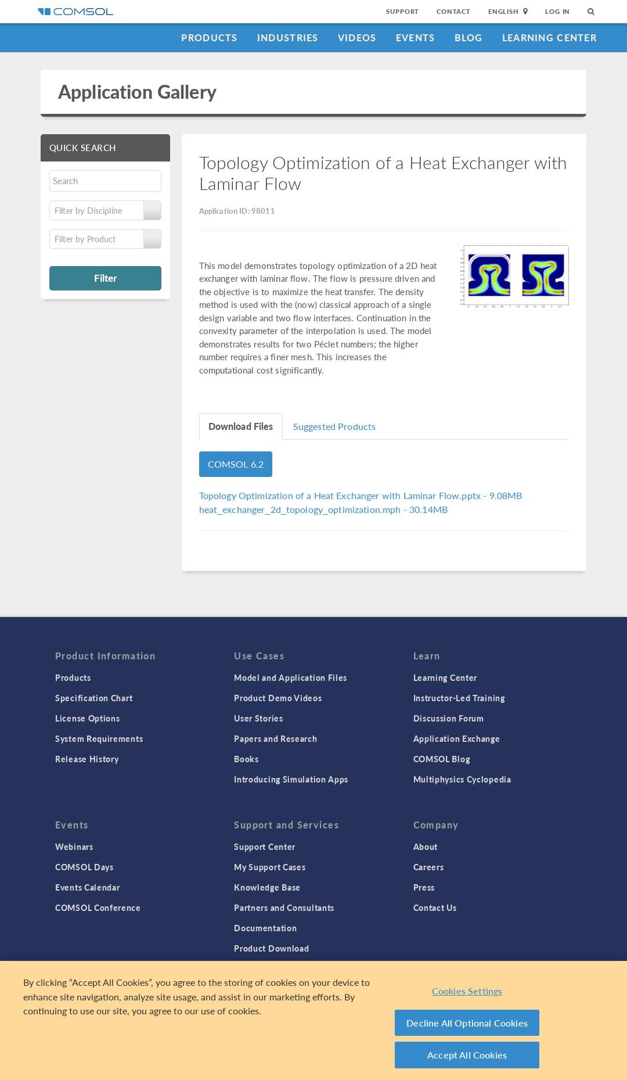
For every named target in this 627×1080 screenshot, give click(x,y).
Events (415, 37)
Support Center (265, 846)
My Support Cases (269, 867)
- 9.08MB (360, 495)
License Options (87, 718)
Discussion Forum (448, 718)
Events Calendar (87, 887)
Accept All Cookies (467, 1054)
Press (424, 887)
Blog (469, 37)
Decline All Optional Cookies (467, 1022)
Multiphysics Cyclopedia (462, 779)
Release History (87, 759)
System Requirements (99, 738)
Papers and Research (275, 738)
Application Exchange (456, 738)
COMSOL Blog (441, 759)
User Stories (258, 718)
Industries (288, 37)
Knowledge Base (267, 887)
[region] (313, 1020)
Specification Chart (93, 698)
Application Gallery (137, 91)
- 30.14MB (323, 509)
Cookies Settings (467, 991)
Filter (105, 278)
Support (402, 11)
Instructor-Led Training (459, 698)
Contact (454, 11)
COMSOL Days (84, 867)
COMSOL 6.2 (236, 464)
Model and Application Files (290, 677)
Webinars (74, 846)
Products (209, 37)
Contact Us (435, 907)
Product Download (271, 948)
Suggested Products (334, 426)
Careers (428, 867)
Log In (557, 11)
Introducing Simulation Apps (291, 779)
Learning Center (549, 37)
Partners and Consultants (284, 907)
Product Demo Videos (278, 698)
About (425, 846)
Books (246, 759)
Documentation (265, 928)
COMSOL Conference (98, 907)
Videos (357, 37)
